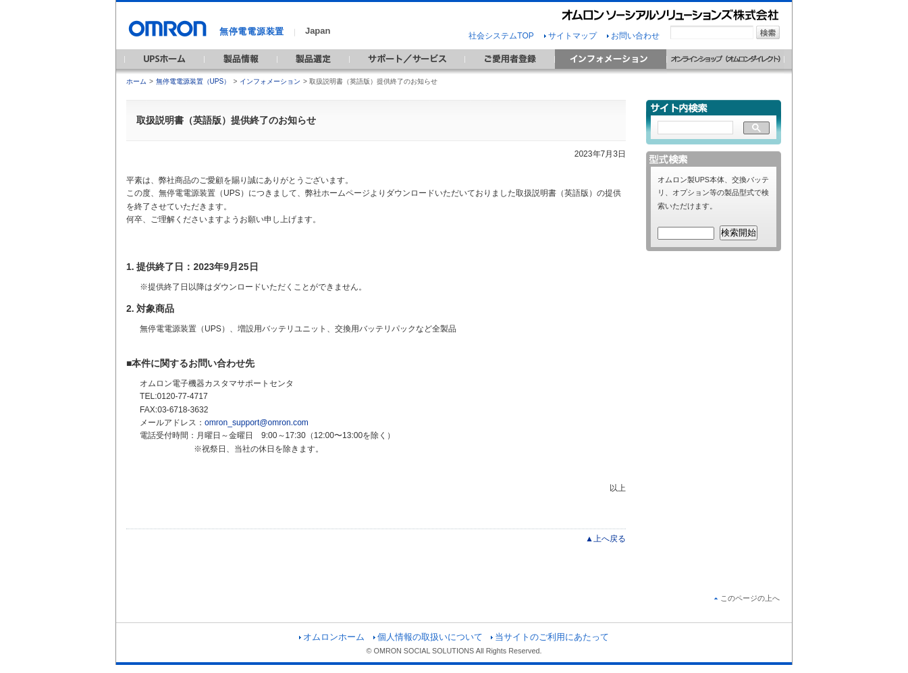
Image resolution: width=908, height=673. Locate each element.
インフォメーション (270, 81)
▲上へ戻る (605, 538)
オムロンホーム (332, 637)
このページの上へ (747, 598)
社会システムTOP (501, 36)
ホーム (136, 81)
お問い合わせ (633, 36)
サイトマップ (570, 36)
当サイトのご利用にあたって (550, 637)
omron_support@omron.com (257, 422)
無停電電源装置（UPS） (193, 81)
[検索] (695, 128)
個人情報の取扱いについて (428, 637)
